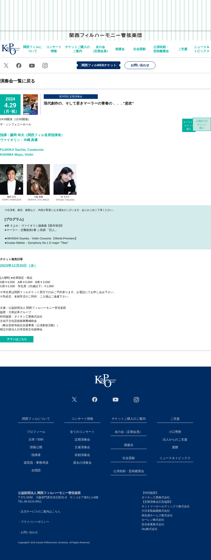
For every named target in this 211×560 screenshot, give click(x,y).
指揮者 (36, 455)
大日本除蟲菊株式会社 (156, 510)
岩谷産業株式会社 (153, 524)
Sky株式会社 (149, 528)
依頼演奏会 (82, 455)
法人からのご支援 (175, 439)
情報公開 (36, 447)
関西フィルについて (32, 49)
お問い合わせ (140, 65)
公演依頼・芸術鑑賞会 (161, 49)
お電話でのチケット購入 (204, 125)
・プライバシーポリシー (33, 521)
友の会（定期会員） (100, 49)
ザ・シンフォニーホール (15, 124)
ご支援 (182, 49)
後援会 (120, 49)
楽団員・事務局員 (36, 462)
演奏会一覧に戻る (17, 80)
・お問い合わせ (28, 532)
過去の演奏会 (82, 462)
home (11, 49)
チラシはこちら (17, 339)
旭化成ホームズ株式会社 (157, 515)
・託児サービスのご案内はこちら (39, 511)
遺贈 (175, 447)
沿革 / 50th (36, 439)
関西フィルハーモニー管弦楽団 (105, 18)
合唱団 (36, 470)
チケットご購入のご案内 (77, 49)
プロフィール (36, 432)
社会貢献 (139, 49)
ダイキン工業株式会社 (156, 497)
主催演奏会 (82, 447)
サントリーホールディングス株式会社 (166, 506)
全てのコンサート (82, 432)
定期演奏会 (82, 439)
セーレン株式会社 (153, 519)
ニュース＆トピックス (201, 49)
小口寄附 (175, 432)
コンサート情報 (53, 49)
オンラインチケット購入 (189, 125)
